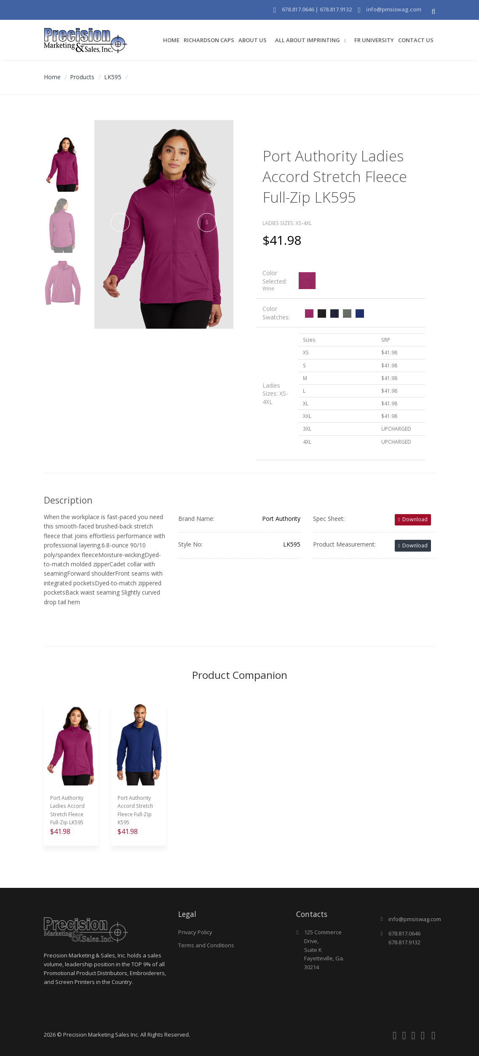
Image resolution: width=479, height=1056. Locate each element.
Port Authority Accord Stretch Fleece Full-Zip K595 (135, 810)
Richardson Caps (209, 40)
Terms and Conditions (206, 945)
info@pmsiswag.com (393, 9)
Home (171, 40)
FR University (374, 40)
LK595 (112, 77)
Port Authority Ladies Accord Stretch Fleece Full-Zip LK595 (67, 810)
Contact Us (416, 40)
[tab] (340, 281)
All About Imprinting (308, 40)
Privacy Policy (195, 932)
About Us (252, 40)
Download (413, 519)
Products (82, 77)
